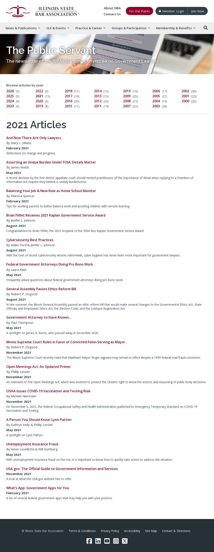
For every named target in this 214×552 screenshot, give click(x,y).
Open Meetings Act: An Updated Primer (38, 366)
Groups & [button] (131, 28)
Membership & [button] (175, 28)
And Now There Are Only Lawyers (33, 137)
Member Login (171, 11)
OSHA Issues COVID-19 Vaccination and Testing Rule (48, 391)
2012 (98, 101)
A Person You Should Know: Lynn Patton (38, 419)
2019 (39, 106)
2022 (39, 91)
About (112, 8)
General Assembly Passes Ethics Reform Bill (41, 289)
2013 (98, 96)
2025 (10, 96)
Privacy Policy (110, 531)
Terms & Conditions (82, 531)
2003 (156, 106)
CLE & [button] (57, 28)
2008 (127, 101)
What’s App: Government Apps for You (37, 488)
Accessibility (132, 531)
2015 (68, 106)
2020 (39, 101)
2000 (185, 101)
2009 (127, 96)
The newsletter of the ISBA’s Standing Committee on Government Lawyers (82, 61)
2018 (68, 91)
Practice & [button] (90, 28)
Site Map (151, 531)
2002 (185, 91)
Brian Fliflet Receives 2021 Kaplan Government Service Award (56, 215)
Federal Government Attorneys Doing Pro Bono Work (49, 264)
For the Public (139, 11)
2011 (98, 106)
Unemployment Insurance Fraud (32, 444)
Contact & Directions (176, 531)
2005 (156, 96)
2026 (10, 91)
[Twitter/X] (125, 541)
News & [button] (23, 28)
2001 (185, 96)
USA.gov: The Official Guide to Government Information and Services (62, 468)
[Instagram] (116, 541)
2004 (156, 101)
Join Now (197, 11)
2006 (156, 91)
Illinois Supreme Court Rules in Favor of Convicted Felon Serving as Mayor (65, 342)
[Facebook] (89, 541)
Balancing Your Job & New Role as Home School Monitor (51, 191)
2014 (98, 91)
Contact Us (112, 14)
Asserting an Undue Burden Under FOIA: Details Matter (51, 162)
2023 (10, 106)
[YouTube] (107, 541)
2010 (127, 91)
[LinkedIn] (98, 541)
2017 (68, 96)
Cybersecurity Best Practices (30, 240)
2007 (127, 106)
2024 (10, 101)
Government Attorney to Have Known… (38, 317)
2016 (68, 101)
